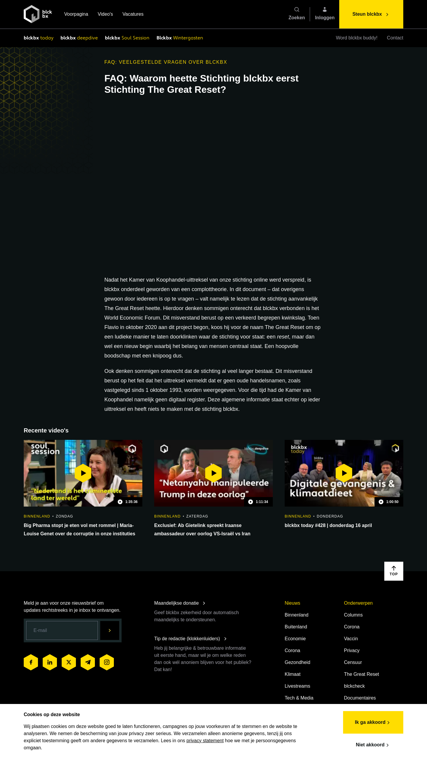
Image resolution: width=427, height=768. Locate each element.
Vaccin (351, 638)
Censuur (353, 662)
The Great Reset (361, 674)
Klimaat (292, 674)
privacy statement (205, 740)
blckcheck (354, 686)
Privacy (351, 650)
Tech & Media (299, 697)
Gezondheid (297, 662)
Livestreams (297, 686)
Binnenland (296, 614)
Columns (353, 614)
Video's (105, 15)
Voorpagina (76, 15)
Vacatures (133, 15)
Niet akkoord (373, 745)
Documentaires (360, 697)
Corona (292, 650)
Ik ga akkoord (373, 723)
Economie (295, 638)
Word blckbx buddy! (356, 37)
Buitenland (296, 626)
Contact (395, 37)
